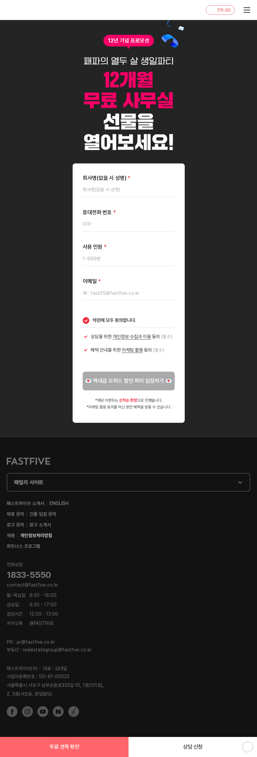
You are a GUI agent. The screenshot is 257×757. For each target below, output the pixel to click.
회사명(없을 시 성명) (107, 178)
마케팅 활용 (132, 350)
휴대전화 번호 (99, 212)
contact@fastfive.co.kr (32, 585)
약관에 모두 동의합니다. (114, 320)
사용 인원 (94, 247)
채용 (11, 535)
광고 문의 (15, 524)
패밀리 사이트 (29, 482)
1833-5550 (29, 575)
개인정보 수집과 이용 (132, 336)
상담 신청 (192, 747)
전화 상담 (224, 10)
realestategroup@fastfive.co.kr (57, 649)
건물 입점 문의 (42, 514)
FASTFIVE (22, 10)
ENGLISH (59, 503)
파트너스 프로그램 (23, 546)
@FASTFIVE (30, 623)
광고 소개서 (40, 524)
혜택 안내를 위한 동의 (127, 350)
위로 (247, 747)
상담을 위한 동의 (131, 336)
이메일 (92, 281)
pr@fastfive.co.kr (36, 642)
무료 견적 (64, 747)
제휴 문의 (15, 514)
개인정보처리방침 (36, 535)
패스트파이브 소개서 (25, 503)
